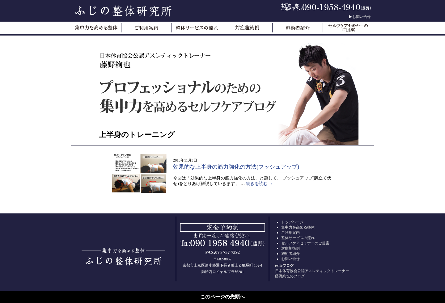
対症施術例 (290, 248)
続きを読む (259, 183)
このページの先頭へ (222, 296)
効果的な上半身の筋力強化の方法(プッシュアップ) (236, 167)
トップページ (292, 222)
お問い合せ (361, 17)
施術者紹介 (290, 253)
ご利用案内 (290, 232)
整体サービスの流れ (298, 238)
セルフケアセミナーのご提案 (305, 243)
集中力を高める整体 (298, 227)
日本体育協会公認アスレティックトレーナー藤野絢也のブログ (321, 270)
